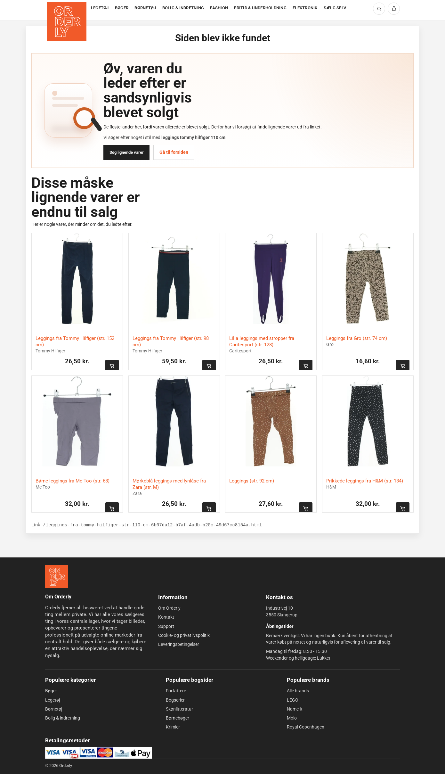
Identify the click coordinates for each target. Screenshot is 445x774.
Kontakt (166, 617)
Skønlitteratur (179, 709)
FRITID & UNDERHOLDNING (260, 7)
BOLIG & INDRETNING (183, 7)
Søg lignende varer (126, 152)
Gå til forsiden (173, 152)
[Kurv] (394, 9)
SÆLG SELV (335, 7)
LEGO (292, 699)
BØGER (121, 7)
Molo (292, 717)
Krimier (173, 726)
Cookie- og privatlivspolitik (184, 635)
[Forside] (67, 10)
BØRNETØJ (145, 7)
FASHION (219, 7)
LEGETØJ (100, 7)
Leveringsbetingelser (178, 644)
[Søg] (379, 9)
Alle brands (298, 690)
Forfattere (176, 690)
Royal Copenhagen (305, 726)
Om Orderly (169, 608)
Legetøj (52, 699)
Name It (295, 709)
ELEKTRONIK (305, 7)
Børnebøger (177, 717)
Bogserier (175, 699)
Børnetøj (53, 709)
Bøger (51, 690)
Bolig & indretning (62, 717)
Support (166, 626)
